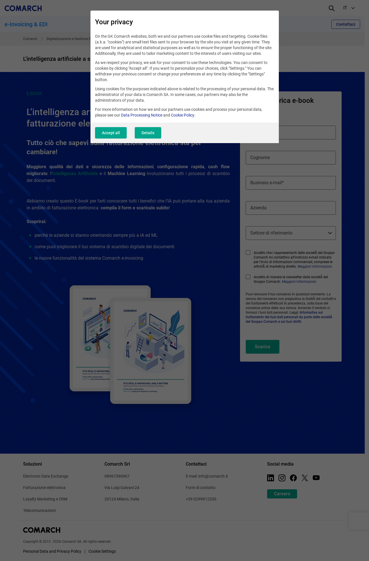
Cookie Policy (182, 115)
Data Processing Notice (141, 115)
